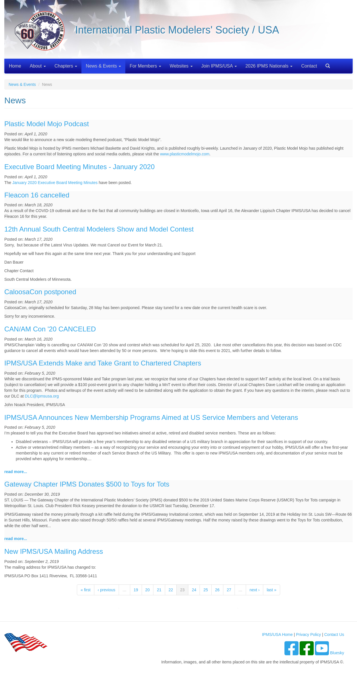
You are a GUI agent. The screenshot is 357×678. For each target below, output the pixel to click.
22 (171, 590)
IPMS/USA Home (277, 634)
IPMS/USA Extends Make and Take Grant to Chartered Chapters (102, 363)
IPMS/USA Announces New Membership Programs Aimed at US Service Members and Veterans (151, 417)
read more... (15, 471)
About (38, 66)
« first (85, 590)
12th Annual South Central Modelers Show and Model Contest (99, 229)
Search (325, 64)
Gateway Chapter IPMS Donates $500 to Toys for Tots (86, 484)
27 (229, 590)
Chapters (65, 66)
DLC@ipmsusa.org (42, 396)
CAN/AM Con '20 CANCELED (50, 329)
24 (194, 590)
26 (217, 590)
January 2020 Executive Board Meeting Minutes (54, 182)
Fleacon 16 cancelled (36, 195)
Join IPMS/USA (219, 66)
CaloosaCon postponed (40, 292)
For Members (145, 66)
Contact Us (334, 634)
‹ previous (106, 590)
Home (15, 66)
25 (205, 590)
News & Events (103, 66)
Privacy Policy (308, 634)
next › (254, 590)
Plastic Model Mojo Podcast (46, 124)
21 (159, 590)
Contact (309, 66)
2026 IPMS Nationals (269, 66)
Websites (181, 66)
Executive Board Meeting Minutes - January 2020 (79, 167)
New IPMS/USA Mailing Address (53, 551)
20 (147, 590)
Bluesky (337, 653)
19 (136, 590)
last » (271, 590)
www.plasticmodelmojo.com (184, 154)
